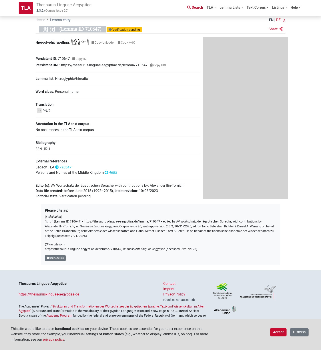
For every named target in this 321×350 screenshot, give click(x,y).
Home (40, 20)
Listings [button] (278, 7)
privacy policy (53, 339)
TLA (26, 8)
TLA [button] (210, 7)
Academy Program (59, 315)
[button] (275, 29)
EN (271, 20)
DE (278, 20)
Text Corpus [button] (256, 7)
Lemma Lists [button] (229, 7)
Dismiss (299, 332)
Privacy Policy (174, 294)
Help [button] (294, 7)
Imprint (168, 289)
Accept (278, 332)
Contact (169, 283)
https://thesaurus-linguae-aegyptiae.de (49, 294)
